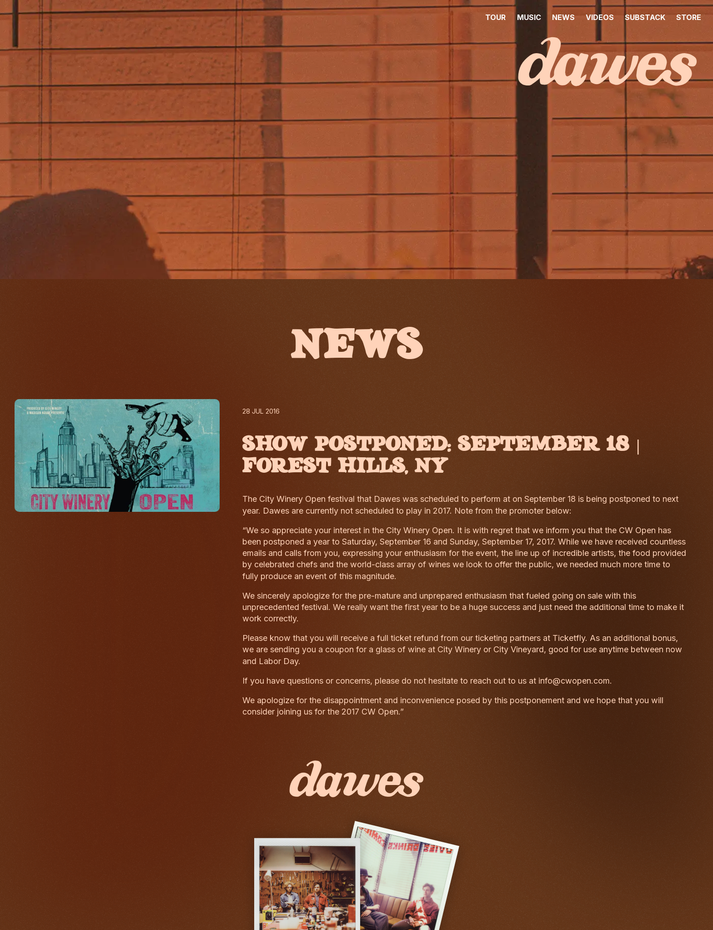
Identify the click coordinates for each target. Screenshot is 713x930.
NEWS (563, 17)
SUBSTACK (645, 17)
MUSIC (529, 17)
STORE (688, 17)
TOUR (495, 17)
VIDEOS (600, 17)
